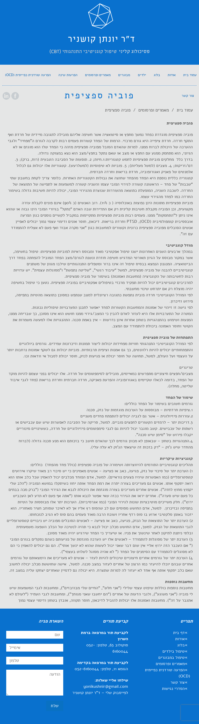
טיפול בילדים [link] (173, 651)
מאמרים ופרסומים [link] (153, 110)
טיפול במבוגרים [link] (171, 657)
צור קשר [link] (177, 682)
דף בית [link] (179, 633)
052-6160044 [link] (87, 669)
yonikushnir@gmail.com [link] (105, 686)
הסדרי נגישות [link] (173, 688)
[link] (99, 33)
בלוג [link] (181, 645)
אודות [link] (180, 639)
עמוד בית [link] (185, 110)
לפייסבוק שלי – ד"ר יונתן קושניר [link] (100, 693)
